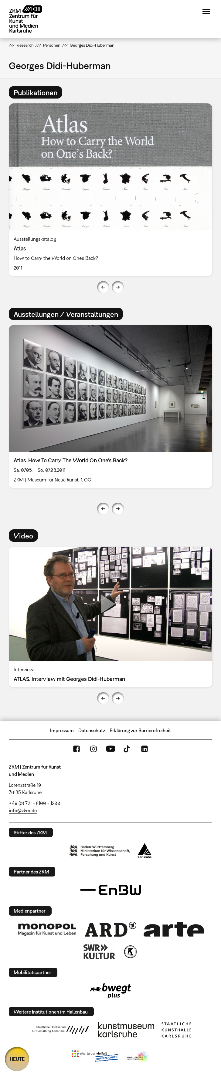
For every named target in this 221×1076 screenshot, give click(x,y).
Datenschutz (91, 730)
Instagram (93, 749)
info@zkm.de (23, 810)
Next (118, 287)
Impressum (62, 730)
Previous (103, 287)
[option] (110, 189)
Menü (206, 11)
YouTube (110, 749)
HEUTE (17, 1059)
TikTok (127, 749)
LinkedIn (144, 749)
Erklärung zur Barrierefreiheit (140, 730)
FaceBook (76, 749)
